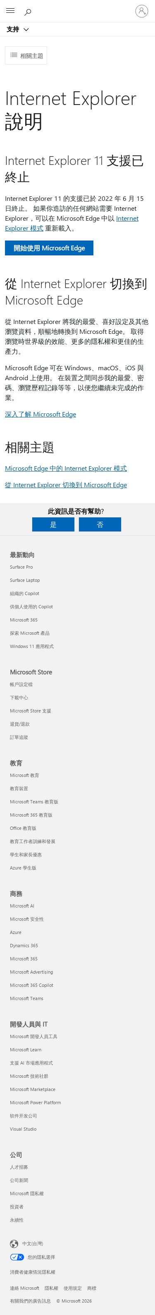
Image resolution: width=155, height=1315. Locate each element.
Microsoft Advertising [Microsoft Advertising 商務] (31, 972)
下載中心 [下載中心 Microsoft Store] (19, 697)
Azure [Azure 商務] (15, 932)
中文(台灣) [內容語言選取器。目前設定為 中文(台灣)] (32, 1243)
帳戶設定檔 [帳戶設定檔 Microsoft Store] (21, 684)
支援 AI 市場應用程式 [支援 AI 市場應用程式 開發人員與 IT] (31, 1063)
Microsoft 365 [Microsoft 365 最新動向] (24, 620)
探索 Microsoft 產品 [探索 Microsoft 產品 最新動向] (30, 633)
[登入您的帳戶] (142, 11)
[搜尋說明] (29, 10)
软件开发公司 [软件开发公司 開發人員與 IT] (23, 1116)
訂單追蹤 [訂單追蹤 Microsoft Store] (19, 737)
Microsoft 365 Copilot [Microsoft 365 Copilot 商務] (31, 985)
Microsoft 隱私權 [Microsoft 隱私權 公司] (27, 1193)
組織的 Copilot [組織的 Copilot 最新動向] (24, 593)
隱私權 (51, 1288)
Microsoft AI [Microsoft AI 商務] (22, 906)
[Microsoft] (77, 6)
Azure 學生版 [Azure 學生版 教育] (23, 868)
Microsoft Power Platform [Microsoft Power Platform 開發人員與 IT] (35, 1102)
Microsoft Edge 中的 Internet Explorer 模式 (66, 468)
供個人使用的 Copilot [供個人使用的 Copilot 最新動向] (31, 606)
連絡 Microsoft (24, 1288)
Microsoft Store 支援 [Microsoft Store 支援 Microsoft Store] (30, 711)
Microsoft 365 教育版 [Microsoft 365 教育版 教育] (31, 815)
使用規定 (73, 1288)
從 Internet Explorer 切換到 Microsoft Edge (66, 484)
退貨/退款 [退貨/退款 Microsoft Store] (20, 724)
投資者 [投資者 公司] (17, 1206)
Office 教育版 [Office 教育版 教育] (23, 828)
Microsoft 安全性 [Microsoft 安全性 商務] (27, 919)
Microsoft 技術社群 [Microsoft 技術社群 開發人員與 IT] (29, 1076)
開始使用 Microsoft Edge (49, 247)
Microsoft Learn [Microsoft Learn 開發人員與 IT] (25, 1049)
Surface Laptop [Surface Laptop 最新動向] (25, 580)
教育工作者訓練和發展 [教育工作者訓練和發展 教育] (32, 841)
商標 (91, 1288)
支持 (14, 29)
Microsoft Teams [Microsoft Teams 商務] (26, 998)
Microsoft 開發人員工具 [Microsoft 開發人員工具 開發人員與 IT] (33, 1036)
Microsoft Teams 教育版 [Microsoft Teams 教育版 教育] (34, 801)
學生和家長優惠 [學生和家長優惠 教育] (26, 854)
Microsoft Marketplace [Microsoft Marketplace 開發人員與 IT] (32, 1089)
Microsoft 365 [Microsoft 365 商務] (24, 958)
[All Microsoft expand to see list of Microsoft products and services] (10, 11)
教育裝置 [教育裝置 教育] (19, 788)
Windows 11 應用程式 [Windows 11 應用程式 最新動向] (32, 646)
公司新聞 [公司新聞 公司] (19, 1180)
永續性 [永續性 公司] (17, 1220)
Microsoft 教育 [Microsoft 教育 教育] (24, 775)
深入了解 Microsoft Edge (40, 414)
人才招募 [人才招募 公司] (19, 1167)
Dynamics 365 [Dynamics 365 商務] (24, 945)
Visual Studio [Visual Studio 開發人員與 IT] (23, 1129)
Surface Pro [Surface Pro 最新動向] (21, 567)
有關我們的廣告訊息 (30, 1301)
